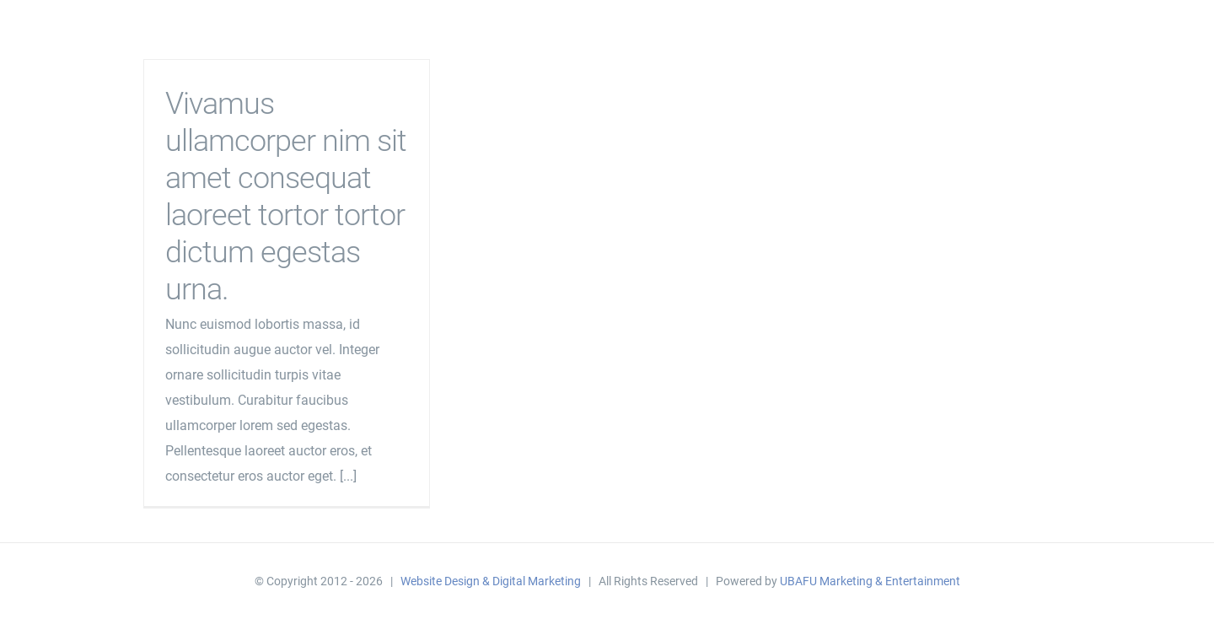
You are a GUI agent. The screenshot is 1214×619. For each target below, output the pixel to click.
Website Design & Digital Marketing (490, 581)
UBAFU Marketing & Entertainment (870, 581)
